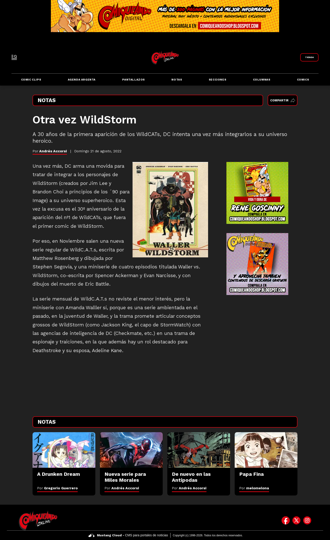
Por (57, 488)
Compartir (282, 100)
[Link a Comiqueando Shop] (309, 57)
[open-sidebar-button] (14, 57)
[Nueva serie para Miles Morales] (131, 450)
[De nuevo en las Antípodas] (198, 450)
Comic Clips (31, 79)
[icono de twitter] (296, 520)
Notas (176, 79)
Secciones (217, 79)
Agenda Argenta (82, 79)
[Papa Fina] (266, 450)
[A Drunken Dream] (64, 450)
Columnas (261, 79)
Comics (303, 79)
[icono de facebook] (286, 520)
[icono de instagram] (307, 520)
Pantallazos (133, 79)
